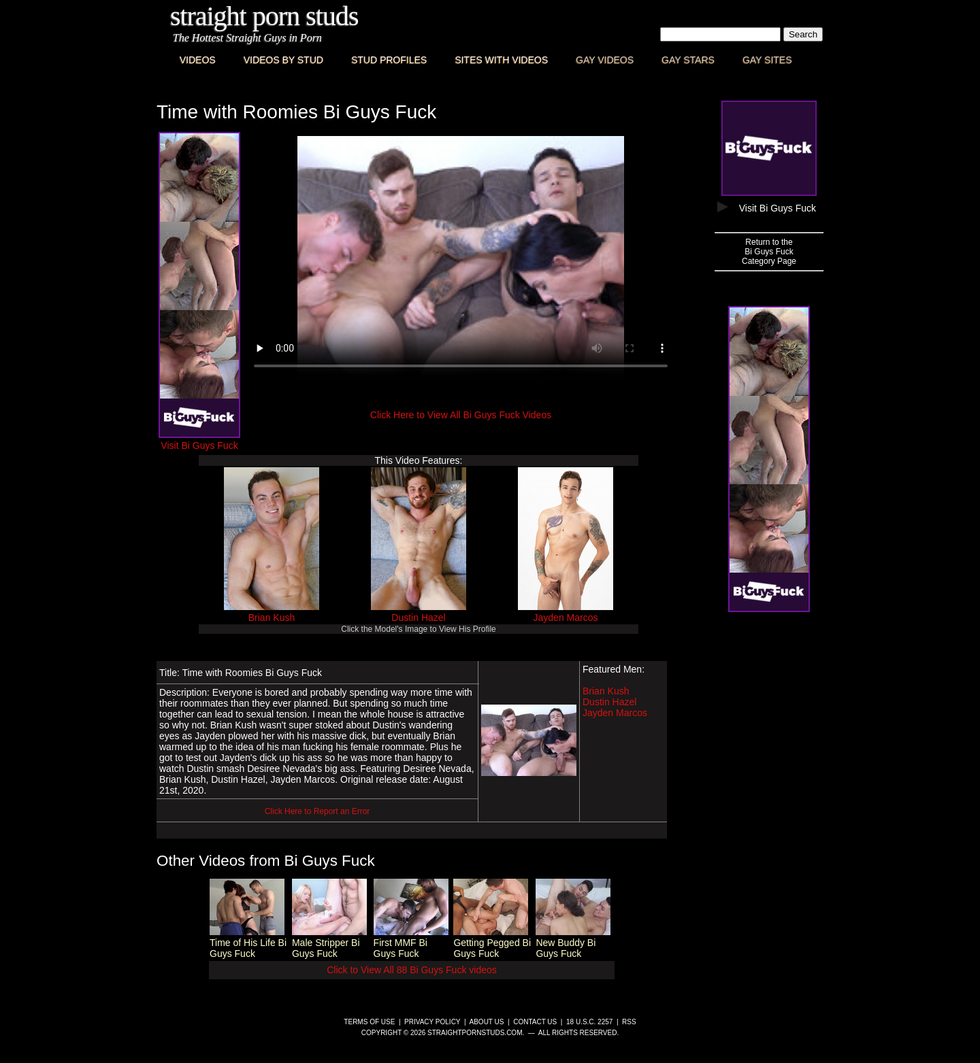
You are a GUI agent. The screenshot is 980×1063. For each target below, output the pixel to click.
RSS (629, 1022)
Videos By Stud (283, 59)
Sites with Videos (501, 59)
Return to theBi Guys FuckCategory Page (769, 251)
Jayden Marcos (566, 617)
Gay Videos (605, 59)
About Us (487, 1022)
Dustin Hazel (418, 617)
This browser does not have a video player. (461, 258)
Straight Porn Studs (264, 16)
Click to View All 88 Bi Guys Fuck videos (412, 969)
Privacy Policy (432, 1022)
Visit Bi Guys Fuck (199, 440)
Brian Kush (271, 617)
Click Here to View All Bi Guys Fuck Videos (460, 414)
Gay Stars (688, 59)
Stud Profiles (389, 59)
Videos (198, 59)
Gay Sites (767, 59)
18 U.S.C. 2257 (589, 1022)
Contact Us (535, 1022)
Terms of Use (369, 1022)
